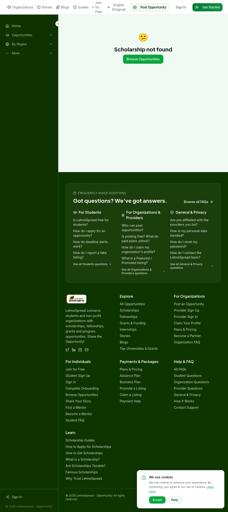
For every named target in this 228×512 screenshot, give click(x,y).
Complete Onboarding (82, 388)
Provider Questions (188, 388)
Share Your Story (78, 401)
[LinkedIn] (74, 350)
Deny (174, 500)
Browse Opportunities (143, 59)
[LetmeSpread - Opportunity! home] (6, 7)
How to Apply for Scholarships (88, 447)
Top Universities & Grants (139, 348)
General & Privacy (187, 395)
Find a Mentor (76, 407)
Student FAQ (75, 420)
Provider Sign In (186, 317)
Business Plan (130, 382)
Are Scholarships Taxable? (85, 466)
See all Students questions (92, 264)
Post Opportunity (149, 7)
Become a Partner (187, 336)
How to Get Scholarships (84, 453)
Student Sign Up (78, 376)
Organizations (20, 7)
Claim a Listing (131, 395)
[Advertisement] (143, 116)
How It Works (184, 401)
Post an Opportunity (189, 304)
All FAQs (180, 369)
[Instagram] (80, 350)
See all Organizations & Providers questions (143, 271)
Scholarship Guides (80, 440)
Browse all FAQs (198, 202)
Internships (128, 329)
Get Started (207, 7)
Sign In (181, 7)
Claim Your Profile (187, 323)
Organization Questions (191, 382)
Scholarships (129, 310)
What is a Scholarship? (83, 459)
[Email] (86, 350)
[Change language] (117, 7)
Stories (44, 7)
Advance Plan (130, 376)
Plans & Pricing (185, 329)
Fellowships (128, 317)
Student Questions (188, 376)
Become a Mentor (79, 414)
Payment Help (130, 401)
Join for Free (97, 7)
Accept (157, 500)
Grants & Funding (133, 323)
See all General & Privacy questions (191, 265)
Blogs (62, 7)
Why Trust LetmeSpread (84, 478)
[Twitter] (67, 350)
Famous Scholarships (82, 472)
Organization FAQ (187, 342)
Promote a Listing (133, 388)
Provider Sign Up (186, 310)
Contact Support (186, 407)
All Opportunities (132, 304)
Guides (81, 7)
